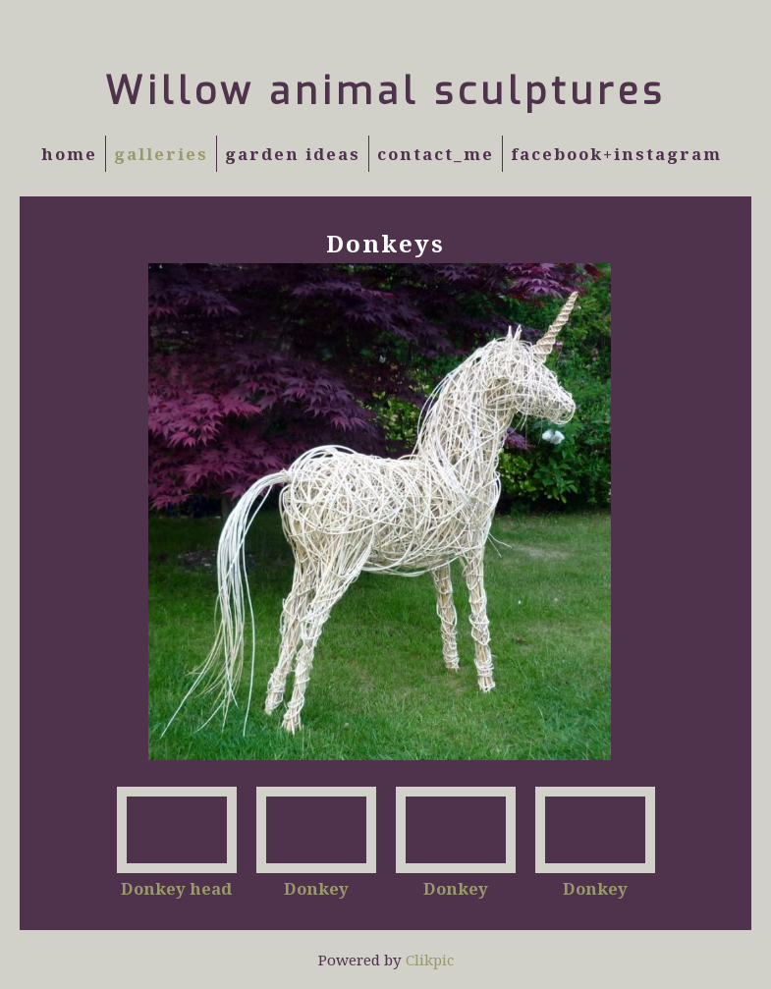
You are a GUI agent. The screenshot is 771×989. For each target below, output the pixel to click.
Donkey (316, 888)
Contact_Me (435, 153)
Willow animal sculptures (385, 91)
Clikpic (430, 959)
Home (69, 153)
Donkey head (176, 888)
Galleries (161, 153)
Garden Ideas (292, 153)
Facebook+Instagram (616, 153)
